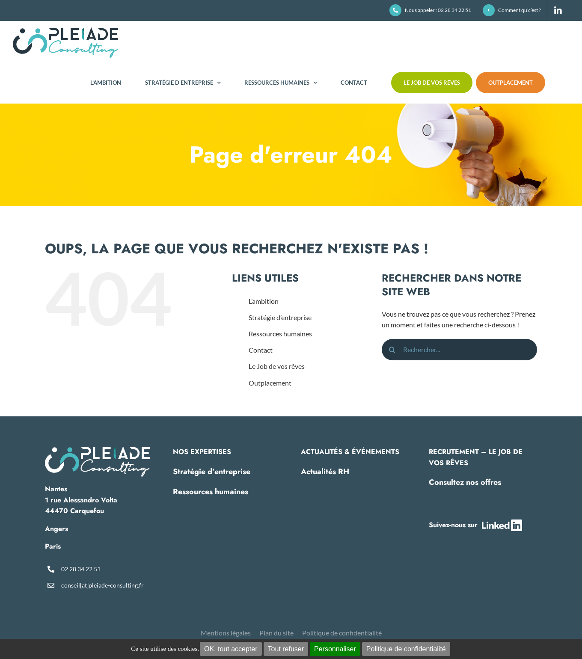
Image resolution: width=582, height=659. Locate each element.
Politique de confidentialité (406, 649)
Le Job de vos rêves (277, 366)
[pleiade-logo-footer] (97, 449)
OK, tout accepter (231, 649)
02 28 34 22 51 (81, 569)
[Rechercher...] (459, 349)
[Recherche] (392, 349)
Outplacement (270, 383)
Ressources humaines (280, 334)
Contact (261, 350)
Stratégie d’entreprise (280, 317)
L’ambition (264, 301)
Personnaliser (335, 649)
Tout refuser (286, 649)
